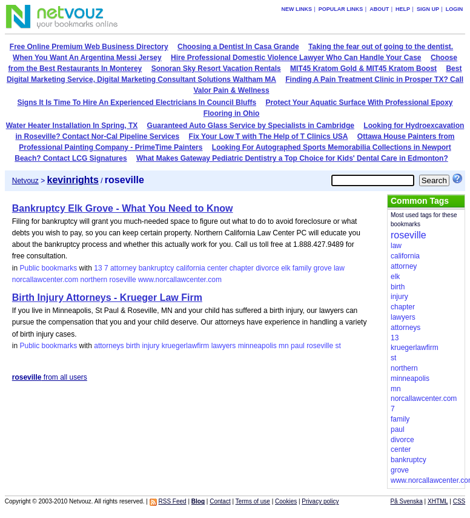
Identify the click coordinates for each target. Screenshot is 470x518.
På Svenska (406, 501)
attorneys (109, 345)
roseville (123, 279)
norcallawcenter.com (45, 279)
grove (323, 268)
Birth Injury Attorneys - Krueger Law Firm (107, 297)
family (302, 268)
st (337, 345)
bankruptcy (156, 268)
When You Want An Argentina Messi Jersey (87, 57)
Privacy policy (320, 501)
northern (94, 279)
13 (98, 268)
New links (296, 9)
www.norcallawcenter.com (180, 279)
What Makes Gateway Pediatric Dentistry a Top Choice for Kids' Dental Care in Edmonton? (292, 158)
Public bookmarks (48, 268)
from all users (49, 377)
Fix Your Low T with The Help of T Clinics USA (268, 136)
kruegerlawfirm (186, 345)
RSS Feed (173, 501)
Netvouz (25, 181)
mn (284, 345)
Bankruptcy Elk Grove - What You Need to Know (122, 208)
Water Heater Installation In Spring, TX (72, 125)
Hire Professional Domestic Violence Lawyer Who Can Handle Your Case (296, 57)
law (339, 268)
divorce (267, 268)
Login (454, 9)
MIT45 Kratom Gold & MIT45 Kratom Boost (363, 68)
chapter (242, 268)
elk (285, 268)
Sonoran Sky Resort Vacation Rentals (216, 68)
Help (403, 9)
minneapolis (257, 345)
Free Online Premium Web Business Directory (89, 46)
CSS (459, 501)
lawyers (223, 345)
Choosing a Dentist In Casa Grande (238, 46)
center (217, 268)
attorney (123, 268)
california (190, 268)
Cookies (286, 501)
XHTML (438, 501)
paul (298, 345)
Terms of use (253, 501)
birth (133, 345)
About (379, 9)
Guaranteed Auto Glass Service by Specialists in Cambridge (250, 125)
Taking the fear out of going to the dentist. (380, 46)
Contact (220, 501)
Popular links (341, 9)
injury (151, 345)
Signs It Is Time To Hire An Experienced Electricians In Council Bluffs (137, 102)
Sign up (428, 9)
